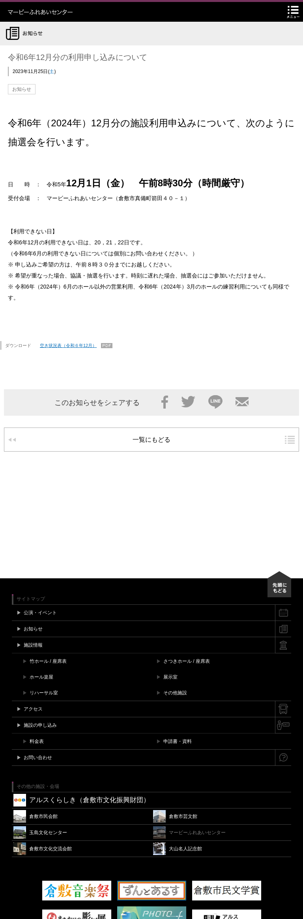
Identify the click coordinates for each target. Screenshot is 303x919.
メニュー (293, 12)
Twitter (188, 402)
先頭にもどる (279, 584)
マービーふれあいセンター (57, 12)
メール (242, 402)
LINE (215, 402)
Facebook (164, 402)
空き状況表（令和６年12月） (68, 345)
